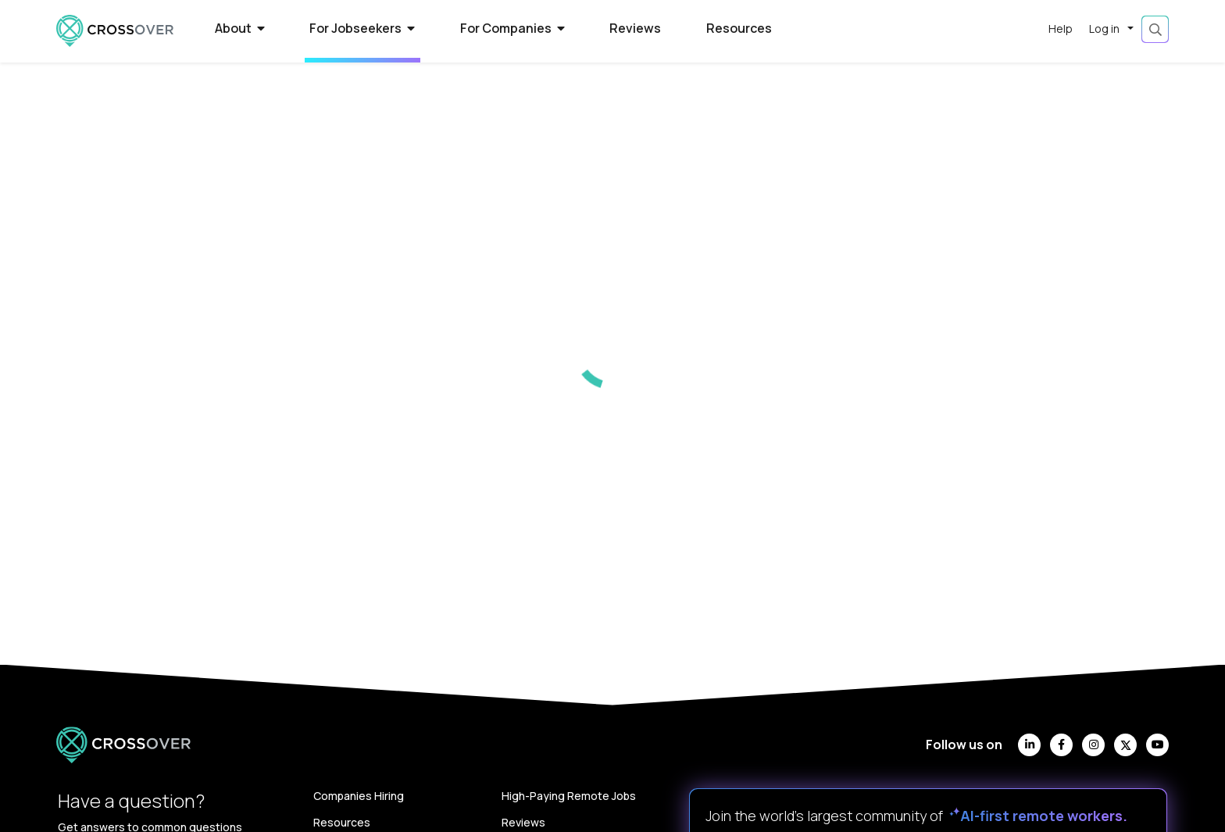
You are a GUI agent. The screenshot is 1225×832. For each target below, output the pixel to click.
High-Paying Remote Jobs (569, 795)
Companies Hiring (358, 795)
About (240, 28)
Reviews (635, 28)
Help (1060, 28)
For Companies (512, 28)
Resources (739, 28)
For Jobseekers (362, 28)
